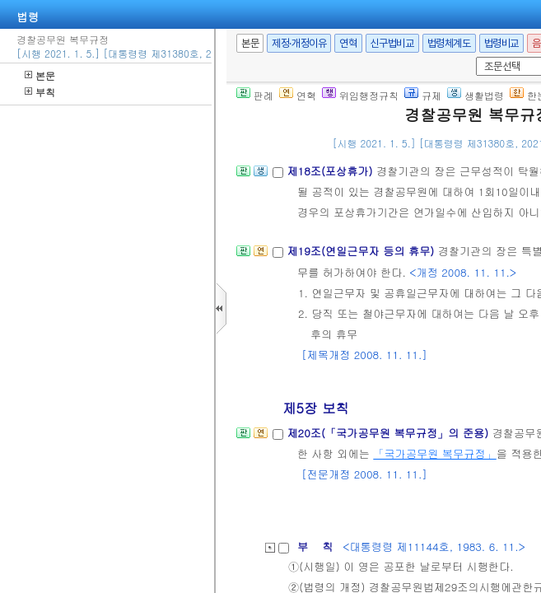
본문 (40, 75)
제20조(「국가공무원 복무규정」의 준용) (389, 433)
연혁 (348, 43)
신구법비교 (392, 43)
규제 (422, 95)
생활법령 (475, 95)
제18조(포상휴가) (331, 171)
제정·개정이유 (299, 43)
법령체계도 (449, 43)
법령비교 (501, 43)
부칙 (40, 92)
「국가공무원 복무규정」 (434, 453)
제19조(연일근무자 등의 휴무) (362, 251)
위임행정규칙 (360, 95)
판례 (254, 95)
